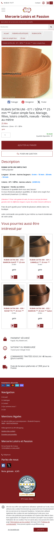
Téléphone (6, 455)
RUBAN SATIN (36, 33)
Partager (13, 102)
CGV (3, 410)
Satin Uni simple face (10, 38)
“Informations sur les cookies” (20, 522)
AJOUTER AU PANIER (27, 145)
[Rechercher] (51, 27)
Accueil (6, 33)
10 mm (41, 174)
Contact (37, 3)
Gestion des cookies (8, 431)
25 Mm (4, 123)
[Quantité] (5, 135)
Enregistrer (28, 102)
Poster (41, 102)
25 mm (22, 38)
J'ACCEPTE (40, 530)
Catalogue (5, 400)
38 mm (48, 174)
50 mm (5, 177)
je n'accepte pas (13, 530)
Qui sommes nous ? (8, 406)
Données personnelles (9, 434)
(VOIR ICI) (36, 182)
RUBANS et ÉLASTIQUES (20, 33)
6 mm (34, 174)
